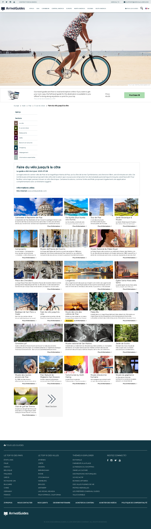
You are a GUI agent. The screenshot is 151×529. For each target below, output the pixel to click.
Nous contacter (24, 503)
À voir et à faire (39, 106)
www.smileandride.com (37, 191)
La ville (21, 123)
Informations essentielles (27, 157)
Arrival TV (115, 2)
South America (101, 8)
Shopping (22, 147)
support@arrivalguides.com (136, 2)
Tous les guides (131, 8)
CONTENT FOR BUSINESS (28, 2)
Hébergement (23, 152)
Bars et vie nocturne (25, 143)
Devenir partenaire (61, 503)
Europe (69, 8)
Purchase (134, 95)
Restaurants (23, 133)
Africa (31, 8)
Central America (58, 8)
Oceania (90, 8)
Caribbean (45, 8)
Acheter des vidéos (107, 503)
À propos (8, 503)
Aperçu (18, 112)
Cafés (21, 138)
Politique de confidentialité (134, 503)
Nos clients (43, 503)
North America (79, 8)
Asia (37, 8)
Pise (29, 106)
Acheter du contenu (85, 503)
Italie (23, 106)
